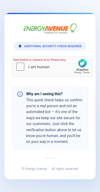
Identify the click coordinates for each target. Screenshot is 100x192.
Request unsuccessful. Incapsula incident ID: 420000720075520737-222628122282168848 (50, 96)
